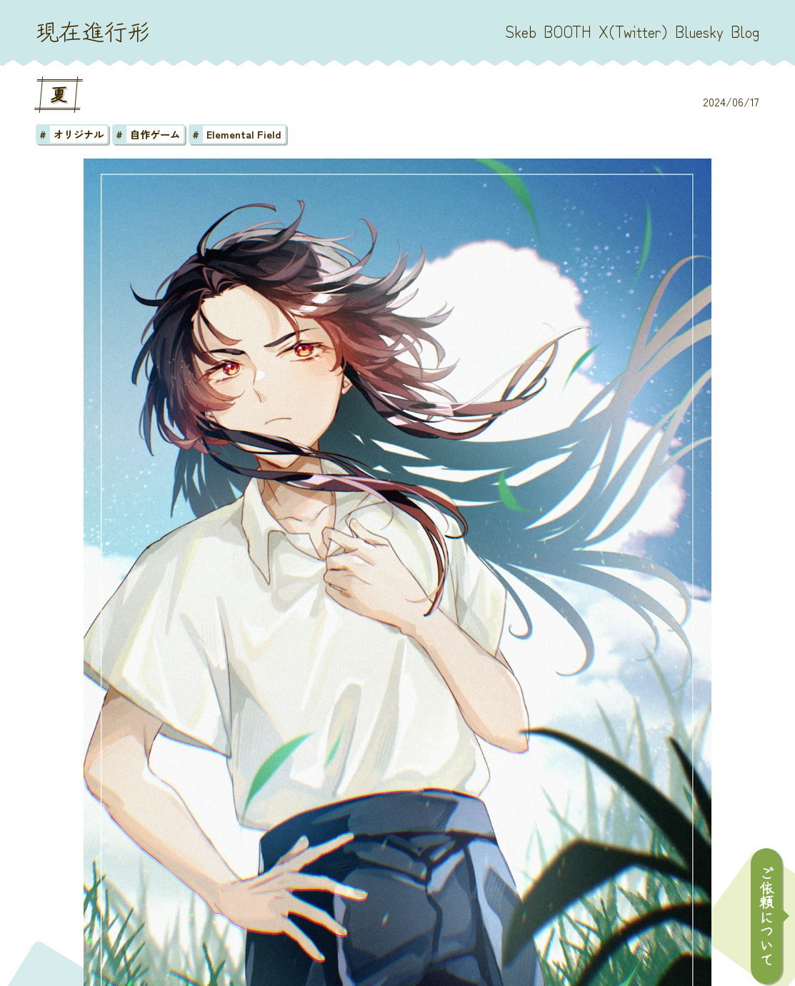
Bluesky (699, 30)
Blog (745, 30)
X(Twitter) (633, 30)
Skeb (520, 30)
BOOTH (567, 30)
